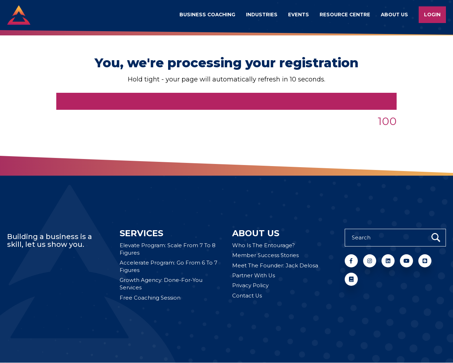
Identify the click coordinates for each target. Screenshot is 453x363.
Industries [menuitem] (261, 14)
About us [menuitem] (394, 14)
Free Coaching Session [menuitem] (150, 298)
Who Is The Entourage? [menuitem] (263, 245)
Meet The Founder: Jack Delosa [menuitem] (275, 265)
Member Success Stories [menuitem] (265, 256)
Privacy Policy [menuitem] (250, 286)
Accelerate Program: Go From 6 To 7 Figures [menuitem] (168, 267)
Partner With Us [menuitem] (253, 276)
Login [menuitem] (432, 14)
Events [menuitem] (298, 14)
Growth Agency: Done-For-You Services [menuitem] (161, 284)
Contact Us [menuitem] (247, 296)
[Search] (395, 237)
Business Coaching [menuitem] (207, 14)
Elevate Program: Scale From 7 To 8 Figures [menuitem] (168, 249)
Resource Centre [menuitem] (345, 14)
